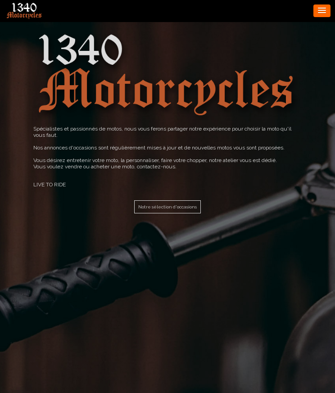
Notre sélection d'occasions (167, 206)
